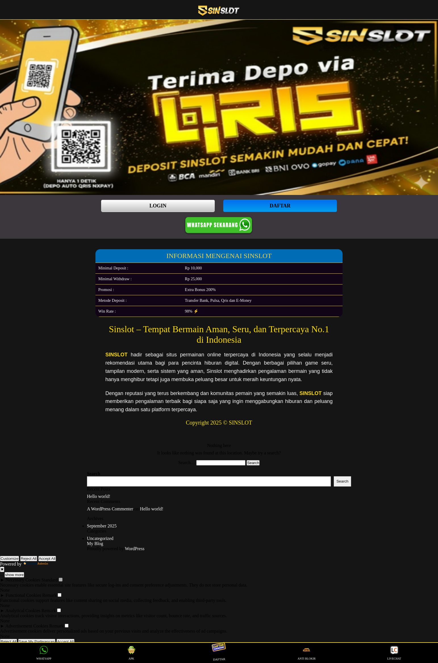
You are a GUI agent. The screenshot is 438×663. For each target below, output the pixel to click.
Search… (186, 462)
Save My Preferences (37, 641)
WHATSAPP (43, 653)
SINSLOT (116, 355)
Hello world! (98, 496)
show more (14, 575)
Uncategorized (100, 538)
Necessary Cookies (23, 579)
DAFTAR (280, 206)
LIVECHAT (394, 653)
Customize (9, 558)
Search (93, 473)
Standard (49, 579)
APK (131, 653)
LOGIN (157, 206)
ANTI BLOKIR (307, 653)
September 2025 (101, 525)
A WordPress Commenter (110, 508)
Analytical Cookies (22, 610)
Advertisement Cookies (26, 625)
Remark (49, 595)
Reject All (29, 558)
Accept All (47, 558)
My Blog (95, 543)
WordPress (134, 548)
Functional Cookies (23, 595)
